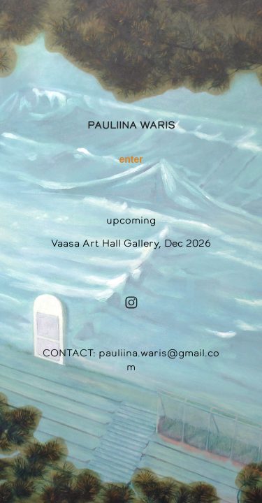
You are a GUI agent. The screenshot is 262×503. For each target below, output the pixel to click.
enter (131, 159)
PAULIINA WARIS (131, 125)
